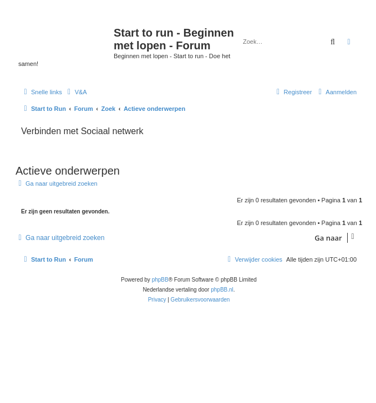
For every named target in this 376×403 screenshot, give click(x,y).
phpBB (160, 280)
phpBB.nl (222, 290)
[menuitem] (76, 92)
